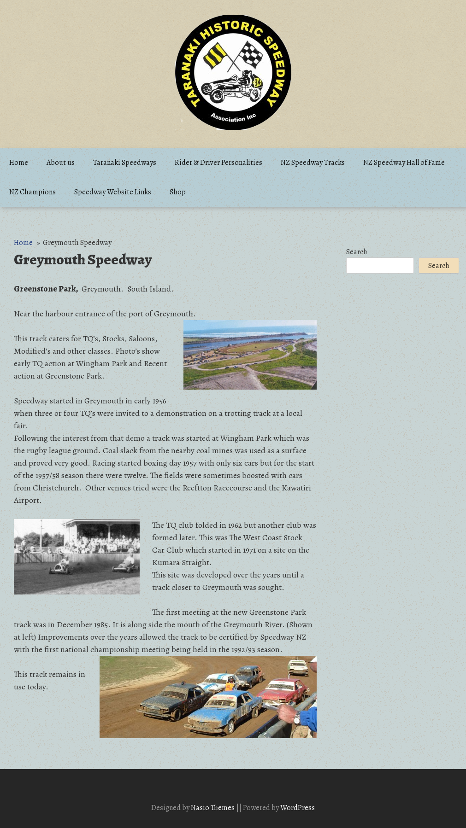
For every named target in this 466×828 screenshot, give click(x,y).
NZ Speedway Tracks (313, 162)
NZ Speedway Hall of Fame (404, 162)
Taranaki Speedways (124, 162)
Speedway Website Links (112, 192)
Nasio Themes (213, 808)
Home (18, 162)
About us (61, 162)
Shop (178, 192)
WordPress (297, 808)
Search (356, 252)
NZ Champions (32, 192)
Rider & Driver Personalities (218, 162)
